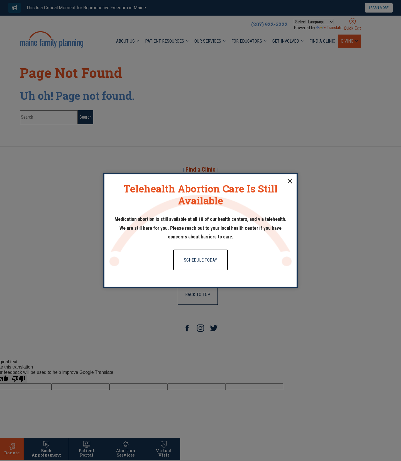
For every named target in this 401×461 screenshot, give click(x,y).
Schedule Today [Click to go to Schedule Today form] (200, 260)
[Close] (290, 181)
